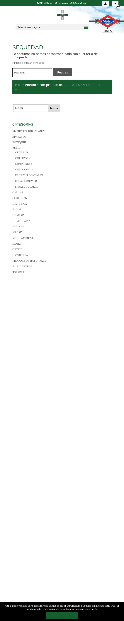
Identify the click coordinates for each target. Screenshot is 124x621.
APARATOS (19, 136)
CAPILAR (17, 192)
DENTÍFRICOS (24, 164)
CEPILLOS (21, 152)
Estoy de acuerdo (62, 615)
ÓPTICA (17, 249)
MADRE (17, 232)
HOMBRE (18, 215)
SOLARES (18, 272)
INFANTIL (18, 226)
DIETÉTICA (19, 203)
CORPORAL (19, 198)
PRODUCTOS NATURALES (29, 260)
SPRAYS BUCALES (26, 186)
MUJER (16, 243)
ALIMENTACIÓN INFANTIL (29, 131)
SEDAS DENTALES (26, 181)
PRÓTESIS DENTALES (29, 175)
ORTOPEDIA (20, 255)
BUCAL (16, 148)
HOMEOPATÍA (21, 221)
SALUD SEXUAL (22, 266)
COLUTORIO (23, 158)
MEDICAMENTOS (23, 238)
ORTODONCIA (24, 169)
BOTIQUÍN (19, 142)
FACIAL (17, 209)
